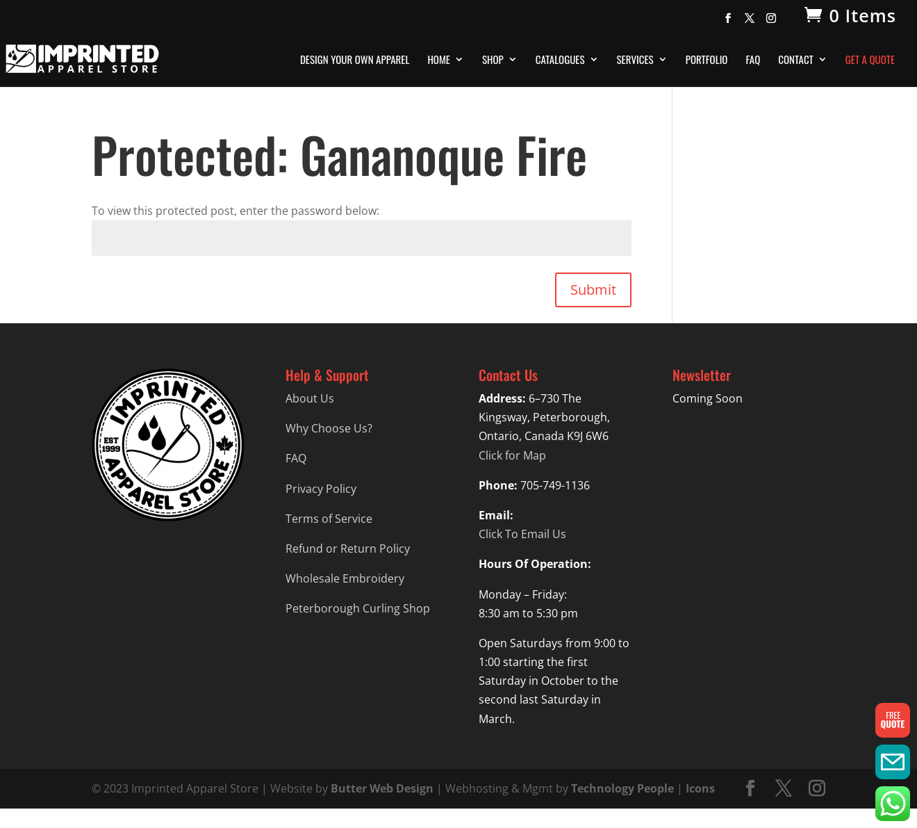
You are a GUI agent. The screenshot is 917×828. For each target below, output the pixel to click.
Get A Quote (870, 60)
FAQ (752, 60)
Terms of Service (329, 518)
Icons (700, 788)
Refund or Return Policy (348, 548)
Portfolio (707, 60)
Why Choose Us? (329, 428)
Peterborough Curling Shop (358, 608)
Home (438, 60)
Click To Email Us (522, 534)
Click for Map (512, 455)
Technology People (622, 788)
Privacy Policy (321, 488)
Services (635, 60)
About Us (310, 398)
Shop (493, 60)
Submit (593, 289)
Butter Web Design (382, 788)
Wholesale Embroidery (345, 578)
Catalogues (560, 60)
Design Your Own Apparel (354, 60)
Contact (795, 60)
